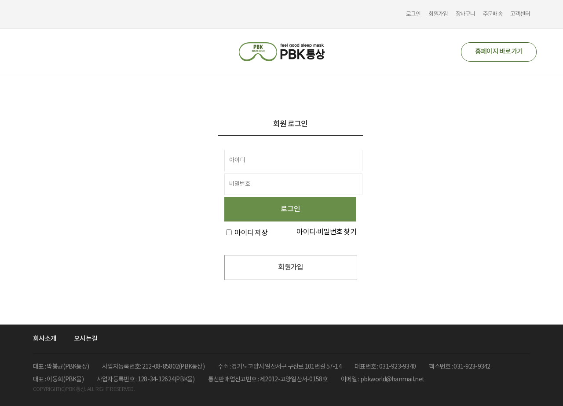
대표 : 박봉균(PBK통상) (61, 366)
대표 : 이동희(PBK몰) (58, 379)
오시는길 (85, 339)
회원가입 (438, 14)
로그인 (413, 14)
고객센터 (520, 14)
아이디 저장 (250, 233)
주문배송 (493, 14)
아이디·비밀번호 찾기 (326, 232)
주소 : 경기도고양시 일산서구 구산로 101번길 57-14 (279, 366)
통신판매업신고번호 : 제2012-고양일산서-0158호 (268, 379)
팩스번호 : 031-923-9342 (459, 366)
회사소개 (44, 339)
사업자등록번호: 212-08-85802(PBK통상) (153, 366)
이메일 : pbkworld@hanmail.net (382, 379)
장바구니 (465, 14)
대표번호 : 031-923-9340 (385, 366)
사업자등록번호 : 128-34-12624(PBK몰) (146, 379)
